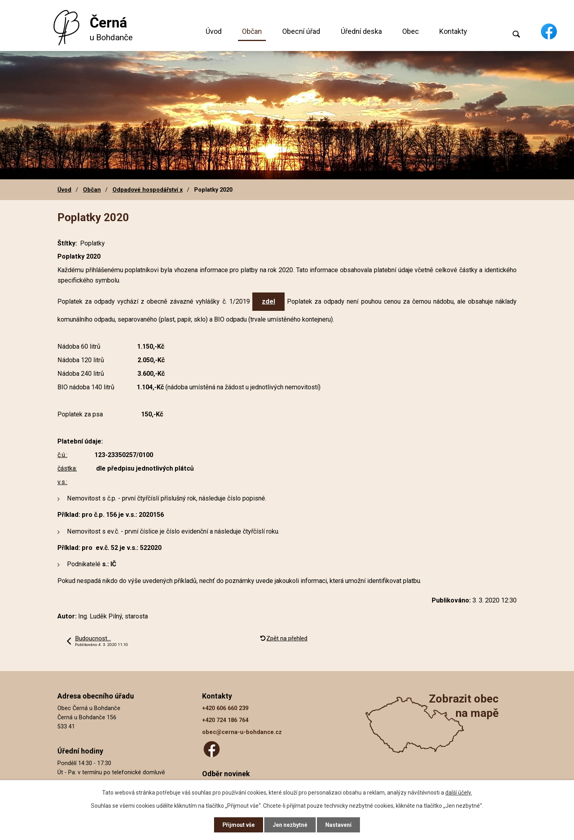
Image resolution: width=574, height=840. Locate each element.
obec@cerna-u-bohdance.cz (242, 732)
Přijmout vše (238, 825)
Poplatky (92, 243)
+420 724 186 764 (225, 720)
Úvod (214, 31)
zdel (268, 301)
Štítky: (67, 243)
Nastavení (339, 825)
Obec (410, 31)
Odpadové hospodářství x (147, 189)
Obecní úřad (301, 31)
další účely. (458, 792)
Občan (252, 31)
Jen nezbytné (290, 825)
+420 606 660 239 (225, 708)
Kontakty (453, 31)
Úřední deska (361, 31)
